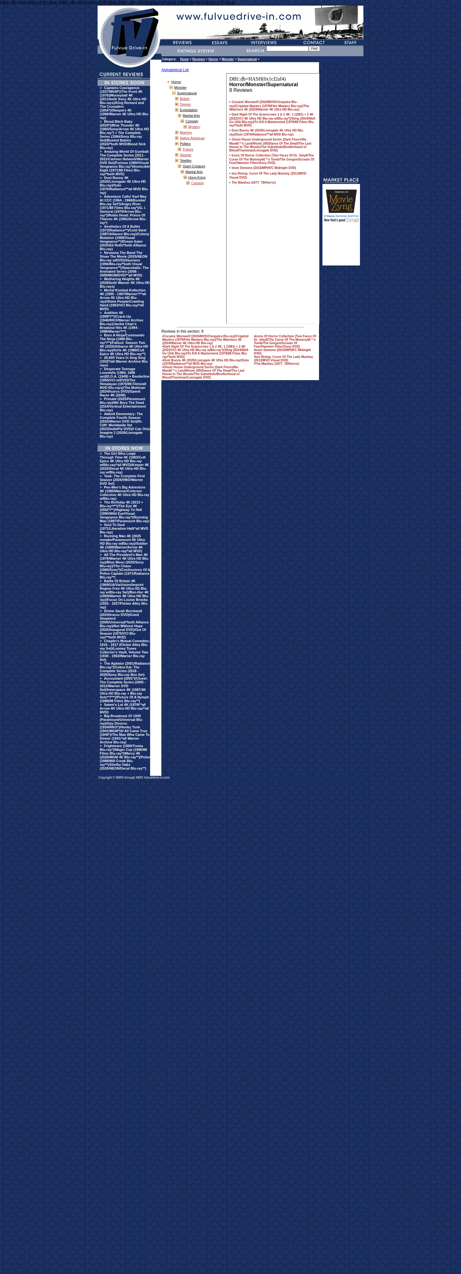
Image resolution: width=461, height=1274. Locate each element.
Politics (185, 144)
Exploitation (189, 110)
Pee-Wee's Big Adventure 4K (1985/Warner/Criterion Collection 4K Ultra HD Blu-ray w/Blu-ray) (124, 492)
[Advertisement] (341, 246)
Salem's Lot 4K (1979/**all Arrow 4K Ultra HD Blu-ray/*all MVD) (124, 708)
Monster (228, 59)
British (185, 99)
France (188, 149)
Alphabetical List (175, 70)
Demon (185, 104)
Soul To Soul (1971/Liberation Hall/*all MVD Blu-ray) (124, 528)
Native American (192, 138)
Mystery (194, 127)
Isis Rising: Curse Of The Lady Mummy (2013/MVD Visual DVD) (283, 358)
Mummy (186, 132)
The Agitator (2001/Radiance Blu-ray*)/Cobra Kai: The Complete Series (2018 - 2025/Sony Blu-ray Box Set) (125, 669)
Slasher (185, 155)
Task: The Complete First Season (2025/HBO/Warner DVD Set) (122, 479)
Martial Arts (191, 115)
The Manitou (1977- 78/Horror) (277, 363)
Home (184, 59)
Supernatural (247, 59)
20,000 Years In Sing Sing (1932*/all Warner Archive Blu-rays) (124, 361)
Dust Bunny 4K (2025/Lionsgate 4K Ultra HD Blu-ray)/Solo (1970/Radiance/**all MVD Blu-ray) (205, 362)
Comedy (191, 121)
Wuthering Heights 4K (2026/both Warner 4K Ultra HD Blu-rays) (125, 282)
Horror (213, 59)
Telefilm (185, 160)
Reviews (198, 59)
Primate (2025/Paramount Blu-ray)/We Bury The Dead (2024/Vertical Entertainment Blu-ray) (123, 404)
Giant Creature (194, 166)
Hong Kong (196, 177)
